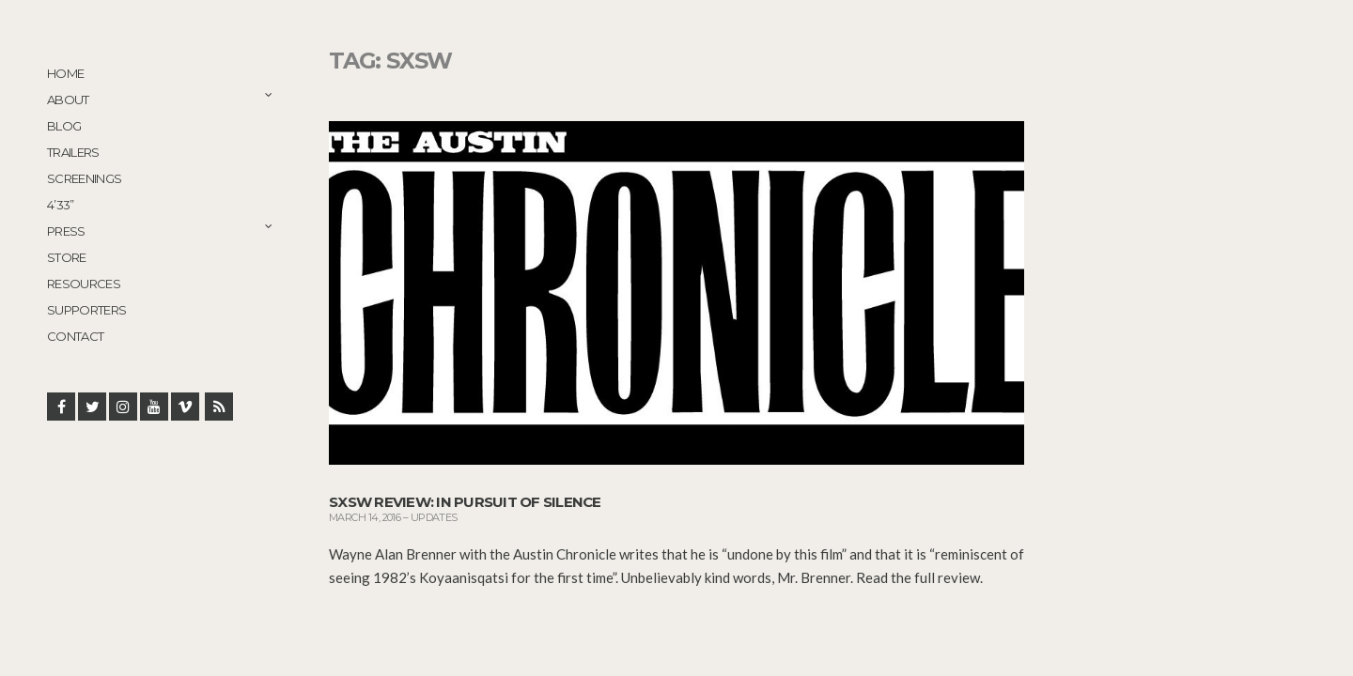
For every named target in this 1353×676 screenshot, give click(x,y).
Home (65, 73)
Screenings (84, 178)
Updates (434, 517)
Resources (83, 283)
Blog (64, 125)
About (68, 99)
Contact (75, 336)
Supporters (87, 309)
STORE (66, 257)
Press (66, 230)
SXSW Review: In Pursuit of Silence (465, 502)
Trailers (73, 152)
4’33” (60, 204)
